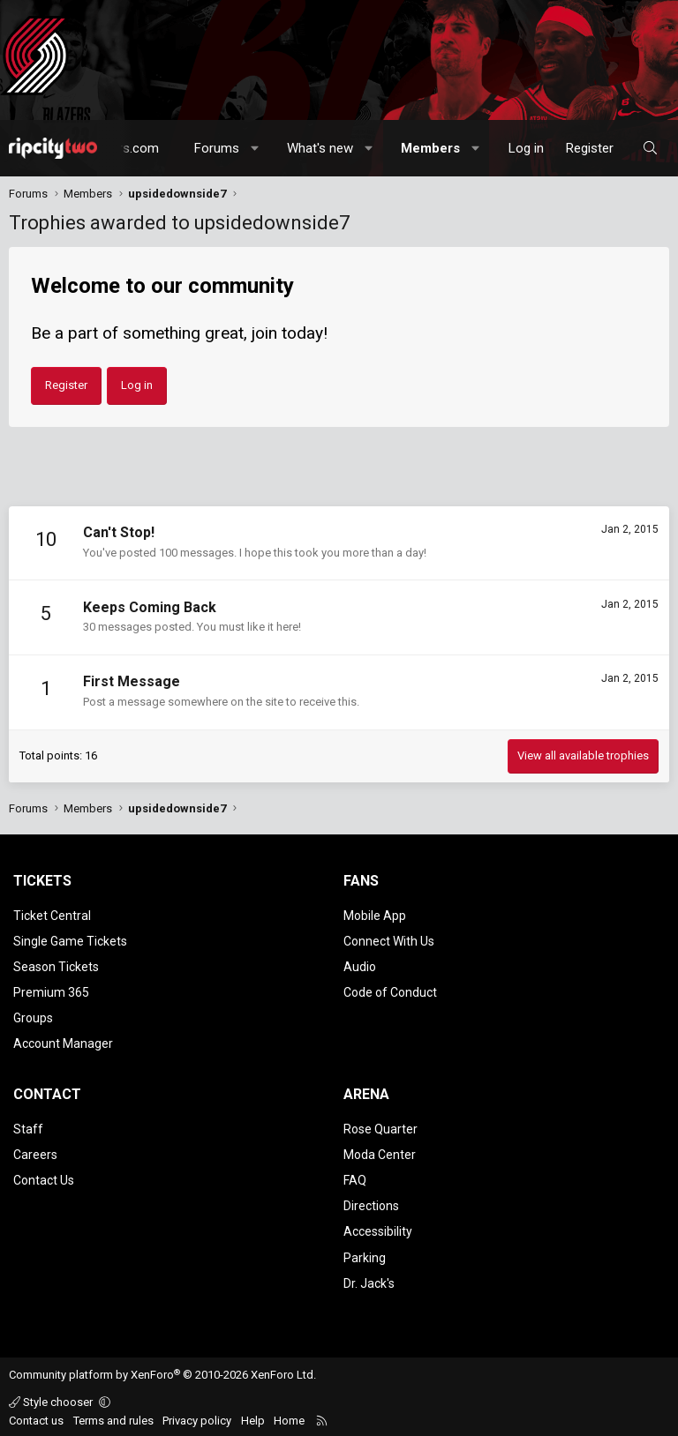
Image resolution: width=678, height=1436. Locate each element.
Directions (371, 1203)
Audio (359, 966)
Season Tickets (56, 966)
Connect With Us (388, 940)
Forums (216, 148)
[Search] (650, 148)
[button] (255, 148)
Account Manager (63, 1043)
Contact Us (43, 1178)
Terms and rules (113, 1417)
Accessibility (377, 1229)
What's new (320, 148)
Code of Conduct (390, 991)
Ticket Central (52, 916)
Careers (35, 1153)
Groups (33, 1017)
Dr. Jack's (369, 1280)
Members (430, 148)
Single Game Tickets (70, 940)
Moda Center (379, 1153)
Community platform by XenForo (162, 1372)
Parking (364, 1254)
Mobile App (374, 916)
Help (253, 1417)
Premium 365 (51, 991)
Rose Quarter (380, 1127)
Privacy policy (196, 1417)
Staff (28, 1127)
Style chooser (52, 1398)
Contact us (36, 1417)
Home (289, 1417)
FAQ (354, 1178)
